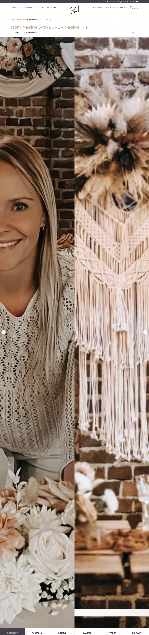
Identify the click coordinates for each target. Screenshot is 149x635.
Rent (42, 7)
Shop (36, 7)
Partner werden (111, 7)
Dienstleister (16, 7)
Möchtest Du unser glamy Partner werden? (122, 2)
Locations (28, 7)
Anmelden (124, 7)
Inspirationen (51, 7)
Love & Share (98, 7)
